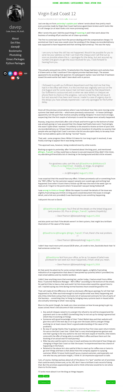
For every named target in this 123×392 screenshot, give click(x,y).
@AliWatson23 (99, 163)
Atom (93, 2)
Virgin (47, 376)
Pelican (62, 391)
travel (41, 376)
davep (15, 27)
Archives (64, 2)
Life (66, 19)
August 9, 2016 (86, 173)
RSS (99, 2)
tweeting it (81, 33)
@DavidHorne (85, 163)
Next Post (111, 382)
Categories (77, 2)
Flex (69, 391)
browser (93, 391)
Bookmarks (15, 51)
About (15, 38)
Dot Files (15, 42)
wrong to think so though (54, 190)
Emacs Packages (15, 59)
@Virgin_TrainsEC (45, 152)
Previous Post (44, 382)
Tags (87, 2)
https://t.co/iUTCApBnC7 (77, 168)
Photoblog (15, 55)
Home (56, 2)
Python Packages (15, 63)
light (89, 391)
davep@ (15, 46)
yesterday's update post (67, 23)
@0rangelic (62, 208)
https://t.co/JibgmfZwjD (62, 165)
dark (85, 391)
